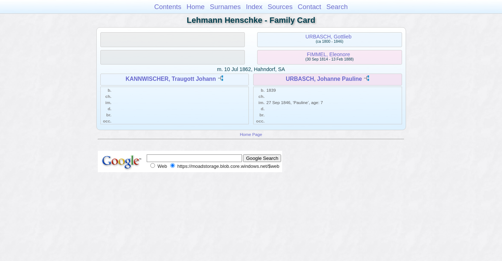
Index (254, 7)
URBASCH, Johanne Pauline (324, 79)
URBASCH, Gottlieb (328, 37)
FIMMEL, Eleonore (328, 54)
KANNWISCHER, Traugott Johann (171, 79)
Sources (280, 7)
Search (337, 7)
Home (196, 7)
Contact (309, 7)
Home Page (251, 134)
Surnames (225, 7)
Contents (167, 7)
